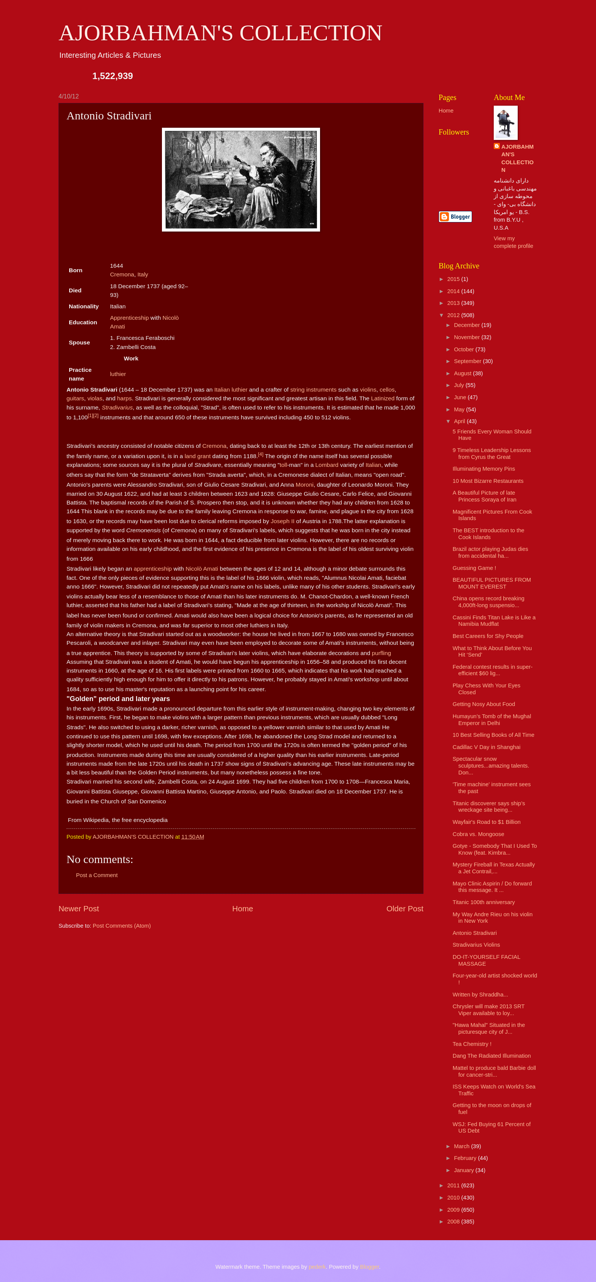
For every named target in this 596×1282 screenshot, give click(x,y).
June (461, 397)
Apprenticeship (129, 317)
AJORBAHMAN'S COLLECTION (221, 32)
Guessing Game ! (474, 568)
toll (283, 465)
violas (94, 398)
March (462, 1146)
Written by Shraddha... (480, 995)
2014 (454, 291)
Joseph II (283, 521)
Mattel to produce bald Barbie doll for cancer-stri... (494, 1071)
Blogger (369, 1267)
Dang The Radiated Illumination (492, 1056)
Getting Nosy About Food (484, 704)
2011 (454, 1185)
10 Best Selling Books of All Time (493, 735)
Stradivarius (117, 407)
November (467, 337)
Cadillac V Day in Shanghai (486, 747)
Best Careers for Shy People (488, 636)
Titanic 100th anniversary (484, 902)
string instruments (313, 389)
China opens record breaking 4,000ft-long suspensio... (489, 601)
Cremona (122, 274)
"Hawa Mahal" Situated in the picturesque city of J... (489, 1028)
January (464, 1170)
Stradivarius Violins (476, 945)
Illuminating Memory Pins (484, 469)
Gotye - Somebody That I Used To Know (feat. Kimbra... (495, 849)
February (466, 1158)
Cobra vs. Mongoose (478, 834)
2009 (454, 1210)
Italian (222, 389)
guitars (75, 398)
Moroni (305, 485)
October (464, 349)
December (467, 325)
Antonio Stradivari (475, 933)
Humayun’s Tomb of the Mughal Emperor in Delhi (492, 719)
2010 (454, 1198)
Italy (142, 274)
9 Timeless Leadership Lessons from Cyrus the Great (492, 453)
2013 (454, 303)
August (463, 373)
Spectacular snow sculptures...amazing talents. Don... (491, 765)
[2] (95, 415)
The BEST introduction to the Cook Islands (489, 533)
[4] (260, 454)
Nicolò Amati (201, 569)
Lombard (327, 465)
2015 (454, 279)
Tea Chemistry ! (472, 1044)
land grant (198, 456)
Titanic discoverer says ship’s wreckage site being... (489, 806)
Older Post (405, 908)
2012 (454, 315)
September (468, 361)
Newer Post (79, 908)
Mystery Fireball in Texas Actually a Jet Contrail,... (494, 868)
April (460, 421)
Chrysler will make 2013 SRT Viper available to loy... (489, 1009)
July (459, 385)
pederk (317, 1267)
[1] (90, 415)
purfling (381, 653)
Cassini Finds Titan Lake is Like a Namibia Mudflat (494, 620)
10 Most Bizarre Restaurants (488, 481)
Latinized (383, 398)
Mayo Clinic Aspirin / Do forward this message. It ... (492, 887)
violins (368, 389)
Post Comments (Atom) (122, 926)
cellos (387, 389)
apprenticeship (153, 569)
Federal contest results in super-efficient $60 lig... (493, 670)
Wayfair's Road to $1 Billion (487, 822)
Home (242, 908)
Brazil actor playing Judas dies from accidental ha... (490, 552)
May (460, 409)
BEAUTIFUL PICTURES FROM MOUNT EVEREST (492, 583)
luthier (118, 374)
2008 (454, 1222)
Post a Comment (97, 875)
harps (124, 398)
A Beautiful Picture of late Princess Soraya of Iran (485, 496)
